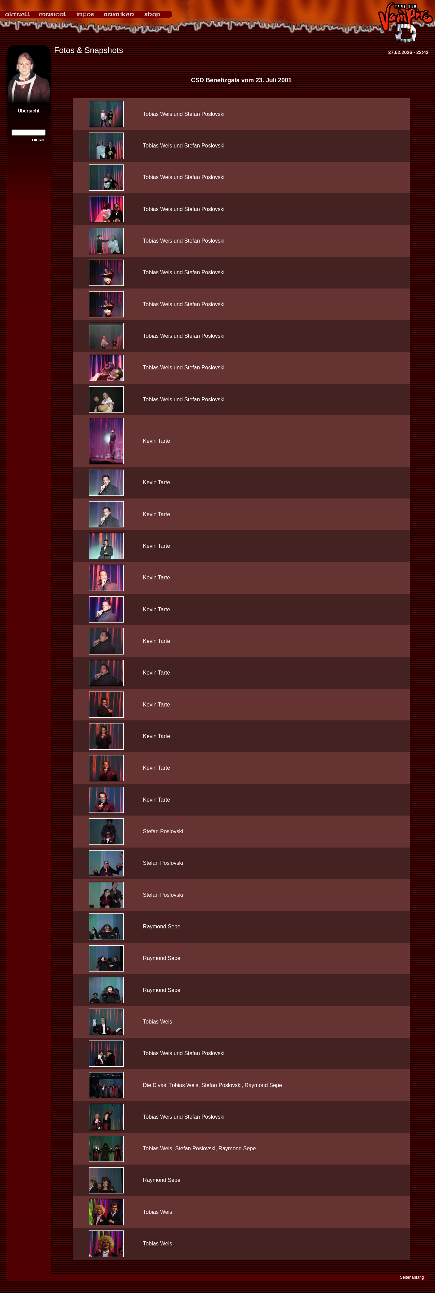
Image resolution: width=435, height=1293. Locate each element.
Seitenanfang (412, 1277)
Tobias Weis (157, 1022)
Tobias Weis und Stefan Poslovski (184, 114)
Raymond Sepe (161, 926)
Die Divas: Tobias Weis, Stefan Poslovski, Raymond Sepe (212, 1085)
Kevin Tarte (156, 441)
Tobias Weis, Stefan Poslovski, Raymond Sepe (199, 1148)
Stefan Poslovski (163, 831)
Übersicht (29, 110)
